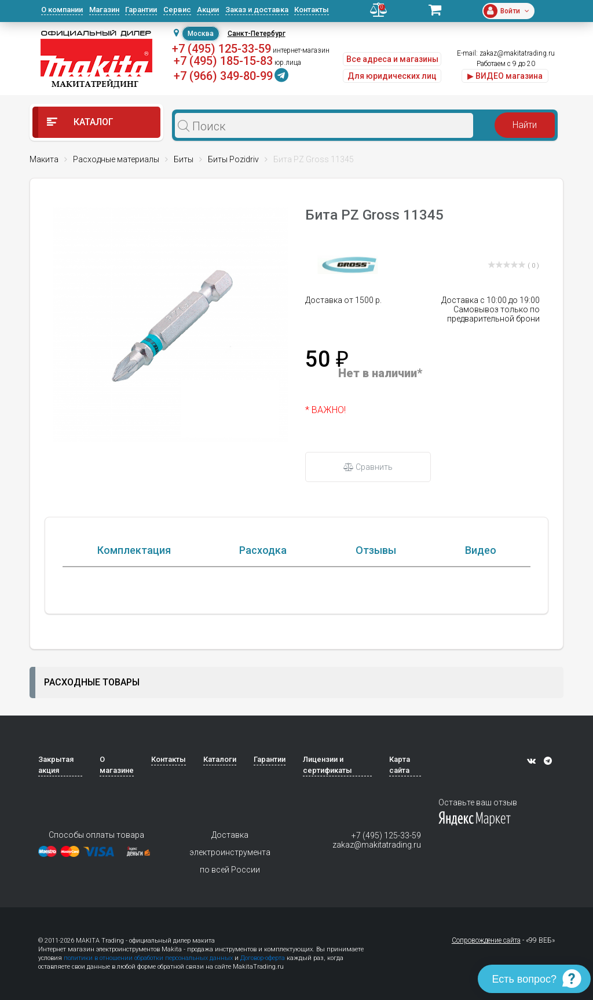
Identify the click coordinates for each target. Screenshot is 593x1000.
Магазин (104, 9)
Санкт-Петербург (256, 34)
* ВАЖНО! (325, 409)
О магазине (117, 822)
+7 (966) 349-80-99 (223, 76)
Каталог (80, 121)
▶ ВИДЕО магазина (505, 76)
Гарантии (141, 9)
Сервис (177, 9)
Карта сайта (399, 822)
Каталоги (219, 816)
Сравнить (368, 467)
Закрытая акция (56, 822)
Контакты (311, 9)
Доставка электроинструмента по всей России (229, 910)
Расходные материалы (116, 159)
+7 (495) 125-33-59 (221, 49)
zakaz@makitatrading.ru (517, 53)
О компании (62, 9)
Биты (183, 159)
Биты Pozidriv (233, 159)
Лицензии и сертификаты (327, 822)
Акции (208, 9)
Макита (44, 159)
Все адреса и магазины (392, 59)
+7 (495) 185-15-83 (223, 61)
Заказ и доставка (256, 9)
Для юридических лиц (392, 76)
